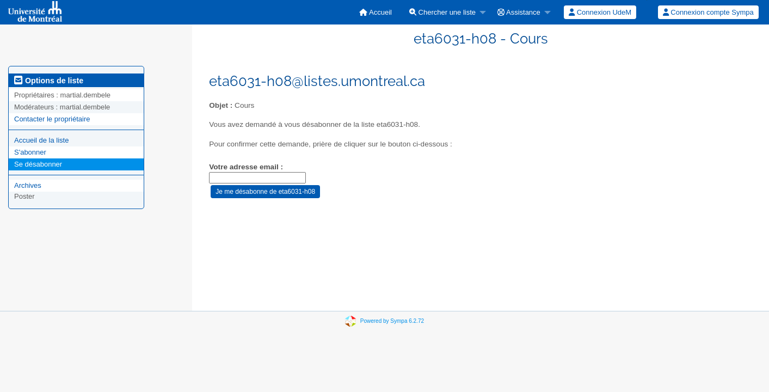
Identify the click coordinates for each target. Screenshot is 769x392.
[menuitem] (375, 12)
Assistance (518, 12)
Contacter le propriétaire (52, 119)
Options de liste (48, 80)
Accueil (375, 12)
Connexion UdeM (600, 12)
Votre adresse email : (246, 167)
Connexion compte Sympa (708, 12)
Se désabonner (38, 164)
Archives (27, 185)
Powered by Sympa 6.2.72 (392, 321)
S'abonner (30, 152)
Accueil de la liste (41, 140)
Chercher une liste (442, 12)
